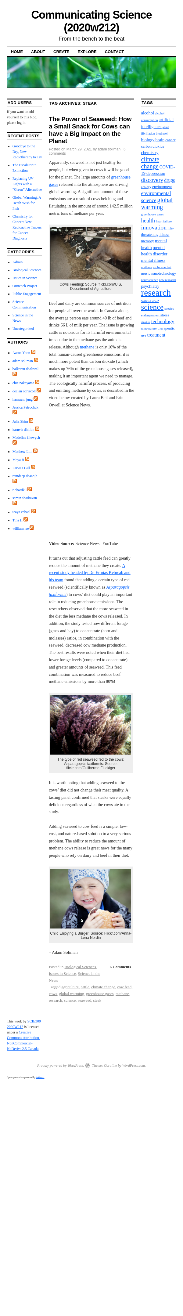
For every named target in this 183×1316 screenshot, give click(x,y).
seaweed (84, 1000)
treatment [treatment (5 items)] (156, 334)
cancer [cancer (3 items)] (170, 140)
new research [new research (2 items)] (167, 280)
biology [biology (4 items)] (148, 139)
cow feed (124, 987)
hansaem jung (23, 399)
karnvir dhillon (23, 429)
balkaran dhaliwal (26, 369)
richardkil (20, 490)
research (55, 1000)
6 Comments (120, 966)
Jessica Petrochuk (25, 407)
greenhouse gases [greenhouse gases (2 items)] (152, 214)
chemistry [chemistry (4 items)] (150, 152)
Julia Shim (20, 421)
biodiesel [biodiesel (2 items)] (161, 133)
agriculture (70, 987)
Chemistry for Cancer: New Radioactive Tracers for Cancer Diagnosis (27, 227)
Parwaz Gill (21, 468)
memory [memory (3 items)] (147, 241)
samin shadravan (25, 498)
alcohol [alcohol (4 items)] (147, 112)
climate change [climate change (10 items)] (150, 163)
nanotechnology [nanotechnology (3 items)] (163, 273)
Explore (87, 51)
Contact (114, 51)
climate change (103, 987)
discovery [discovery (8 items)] (152, 180)
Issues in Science (62, 973)
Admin (18, 262)
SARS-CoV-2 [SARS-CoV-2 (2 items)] (150, 301)
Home (17, 51)
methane (87, 347)
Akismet (40, 1077)
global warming (71, 993)
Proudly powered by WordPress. (60, 1065)
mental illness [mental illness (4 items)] (153, 260)
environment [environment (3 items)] (162, 187)
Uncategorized (23, 328)
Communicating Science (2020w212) (91, 21)
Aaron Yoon (21, 353)
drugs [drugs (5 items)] (169, 180)
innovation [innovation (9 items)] (154, 227)
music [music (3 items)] (145, 273)
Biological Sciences (80, 966)
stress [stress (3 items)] (164, 315)
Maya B (18, 460)
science (70, 1000)
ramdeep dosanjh (25, 476)
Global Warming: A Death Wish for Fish (27, 203)
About (38, 51)
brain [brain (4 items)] (160, 139)
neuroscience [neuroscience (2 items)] (149, 280)
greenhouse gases (100, 993)
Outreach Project (25, 286)
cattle (85, 987)
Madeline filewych (26, 437)
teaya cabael (21, 512)
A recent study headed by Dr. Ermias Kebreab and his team (89, 572)
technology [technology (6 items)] (162, 321)
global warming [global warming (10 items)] (157, 203)
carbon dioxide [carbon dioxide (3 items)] (152, 146)
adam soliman (109, 149)
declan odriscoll (24, 391)
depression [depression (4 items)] (155, 173)
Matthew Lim (23, 451)
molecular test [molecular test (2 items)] (162, 267)
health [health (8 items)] (148, 220)
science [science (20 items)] (152, 307)
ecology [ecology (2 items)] (146, 187)
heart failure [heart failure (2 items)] (164, 221)
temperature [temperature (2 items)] (149, 328)
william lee (21, 528)
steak (97, 1000)
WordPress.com (133, 1065)
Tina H (18, 520)
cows (53, 993)
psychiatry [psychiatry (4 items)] (150, 286)
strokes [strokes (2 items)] (145, 322)
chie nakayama (23, 383)
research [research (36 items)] (156, 292)
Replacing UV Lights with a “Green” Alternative (27, 184)
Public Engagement (27, 294)
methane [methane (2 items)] (146, 267)
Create (61, 51)
